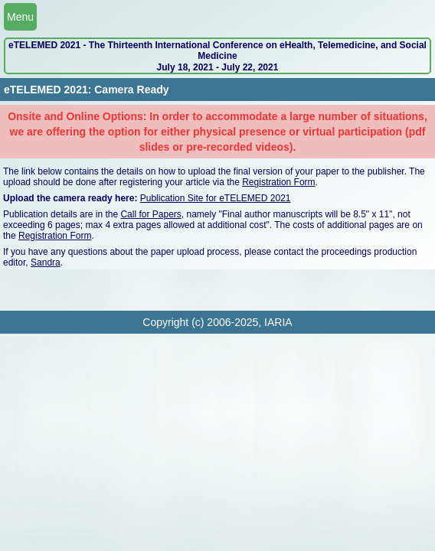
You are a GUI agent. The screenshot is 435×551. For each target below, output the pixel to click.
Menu (20, 17)
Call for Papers (150, 214)
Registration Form (278, 182)
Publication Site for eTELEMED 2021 (215, 198)
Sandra (46, 262)
